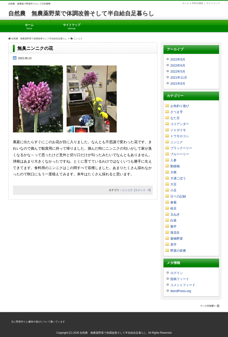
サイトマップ (213, 3)
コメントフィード (182, 285)
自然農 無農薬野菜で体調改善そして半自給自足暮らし (81, 13)
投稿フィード (179, 279)
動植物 (175, 166)
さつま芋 (176, 112)
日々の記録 (178, 196)
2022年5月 (177, 71)
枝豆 (173, 208)
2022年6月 (177, 65)
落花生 (175, 232)
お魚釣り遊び (179, 106)
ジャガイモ (178, 130)
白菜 (173, 220)
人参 (173, 160)
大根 (173, 172)
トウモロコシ (179, 136)
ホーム (185, 3)
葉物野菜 (176, 238)
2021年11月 (178, 77)
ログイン (176, 273)
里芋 (173, 244)
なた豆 (175, 118)
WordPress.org (180, 291)
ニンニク (127, 190)
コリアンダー (179, 124)
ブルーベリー (179, 154)
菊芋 (173, 226)
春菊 (173, 202)
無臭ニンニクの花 (35, 48)
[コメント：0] (142, 190)
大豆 (173, 184)
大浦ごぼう (178, 178)
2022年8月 (177, 59)
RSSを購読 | (199, 3)
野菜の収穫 (178, 250)
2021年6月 (177, 83)
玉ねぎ (175, 214)
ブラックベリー (181, 148)
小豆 (173, 190)
